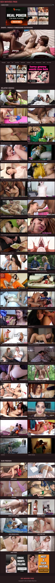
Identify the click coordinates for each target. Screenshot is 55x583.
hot (12, 62)
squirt (8, 62)
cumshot (17, 62)
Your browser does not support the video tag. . (27, 45)
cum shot (49, 62)
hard (44, 62)
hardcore (23, 62)
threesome (38, 62)
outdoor (29, 62)
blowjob (3, 62)
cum (33, 62)
